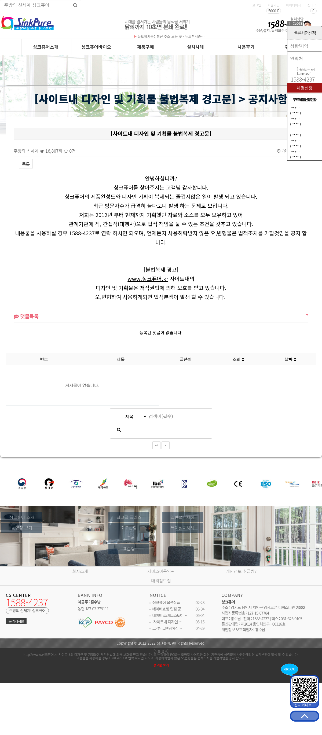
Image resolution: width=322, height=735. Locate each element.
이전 (166, 453)
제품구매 (145, 46)
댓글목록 (26, 325)
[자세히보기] (304, 74)
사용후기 (246, 46)
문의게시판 (16, 626)
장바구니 (313, 5)
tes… (295, 107)
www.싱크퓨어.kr (147, 287)
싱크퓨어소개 (45, 46)
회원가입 (273, 5)
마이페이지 (293, 5)
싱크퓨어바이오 (96, 46)
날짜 (290, 359)
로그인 (256, 5)
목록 (26, 164)
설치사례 (195, 46)
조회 (238, 359)
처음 (156, 453)
